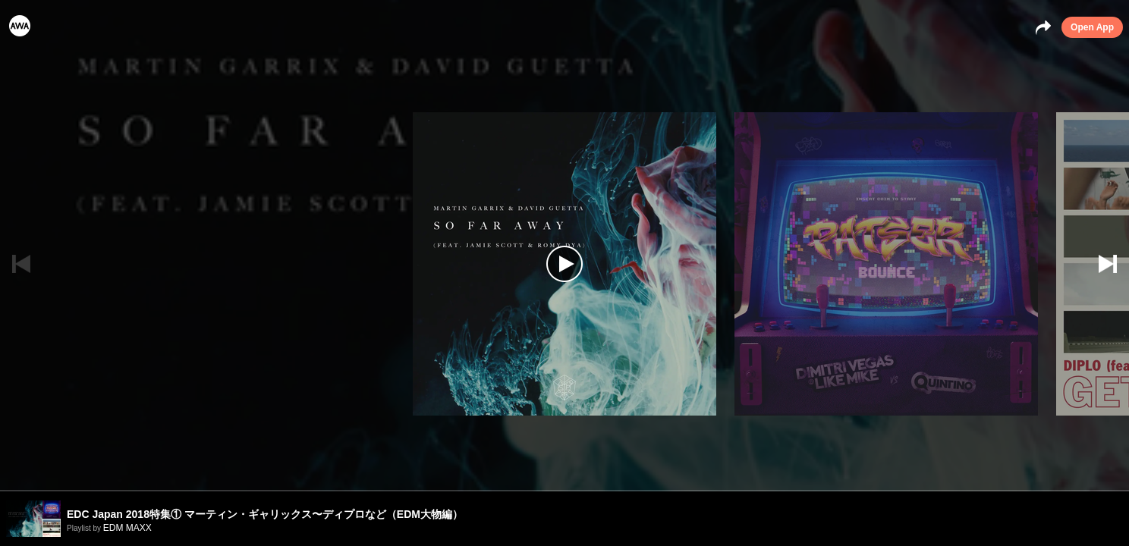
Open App (1092, 27)
